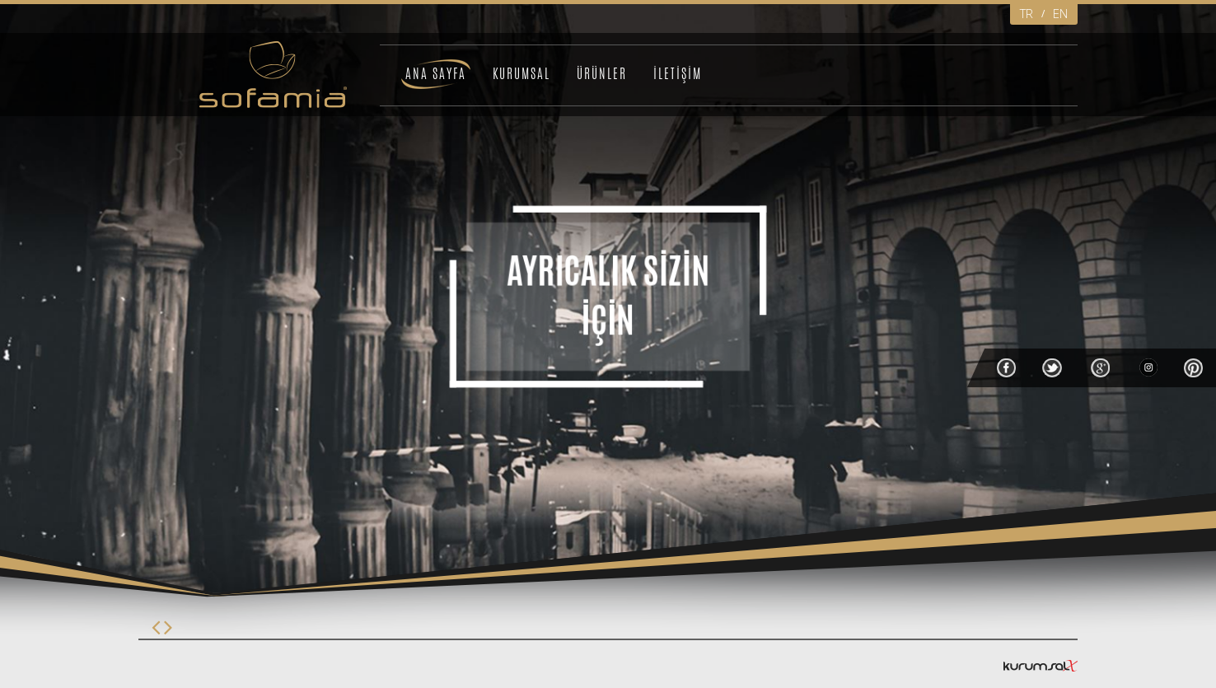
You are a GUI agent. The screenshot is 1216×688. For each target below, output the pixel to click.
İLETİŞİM (677, 73)
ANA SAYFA (435, 73)
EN (1060, 13)
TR (1026, 13)
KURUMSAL (521, 73)
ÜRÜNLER (602, 73)
